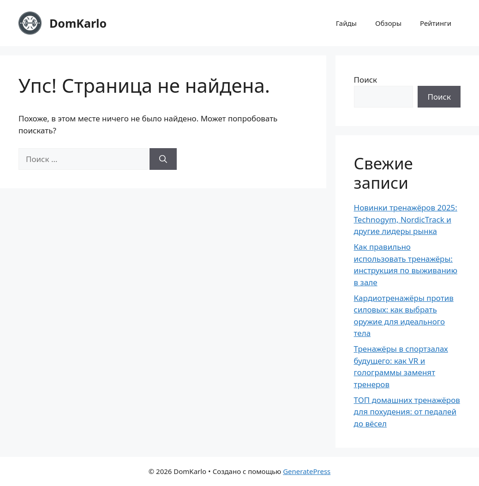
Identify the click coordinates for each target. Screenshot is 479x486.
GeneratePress (306, 471)
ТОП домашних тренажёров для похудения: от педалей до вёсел (407, 412)
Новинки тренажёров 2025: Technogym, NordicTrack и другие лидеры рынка (405, 219)
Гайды (346, 23)
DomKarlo (78, 23)
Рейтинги (435, 23)
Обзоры (388, 23)
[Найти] (163, 159)
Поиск (365, 79)
